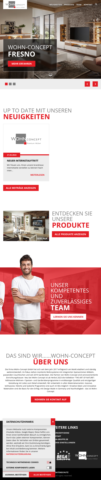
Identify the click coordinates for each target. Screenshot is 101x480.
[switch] (49, 467)
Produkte (69, 4)
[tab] (6, 84)
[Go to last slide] (87, 84)
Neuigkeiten (55, 4)
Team (78, 4)
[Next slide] (95, 84)
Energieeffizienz (60, 433)
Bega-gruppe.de (60, 439)
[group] (50, 226)
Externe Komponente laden (20, 468)
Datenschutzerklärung (18, 454)
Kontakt (88, 4)
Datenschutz (61, 472)
